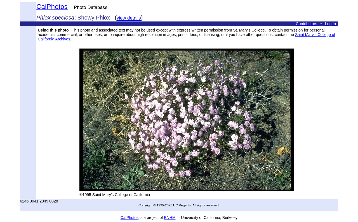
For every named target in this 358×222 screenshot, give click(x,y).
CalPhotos (52, 6)
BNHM (169, 217)
